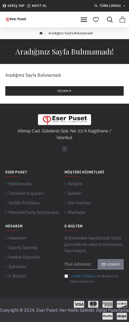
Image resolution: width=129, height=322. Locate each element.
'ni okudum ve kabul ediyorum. (91, 279)
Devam (63, 91)
